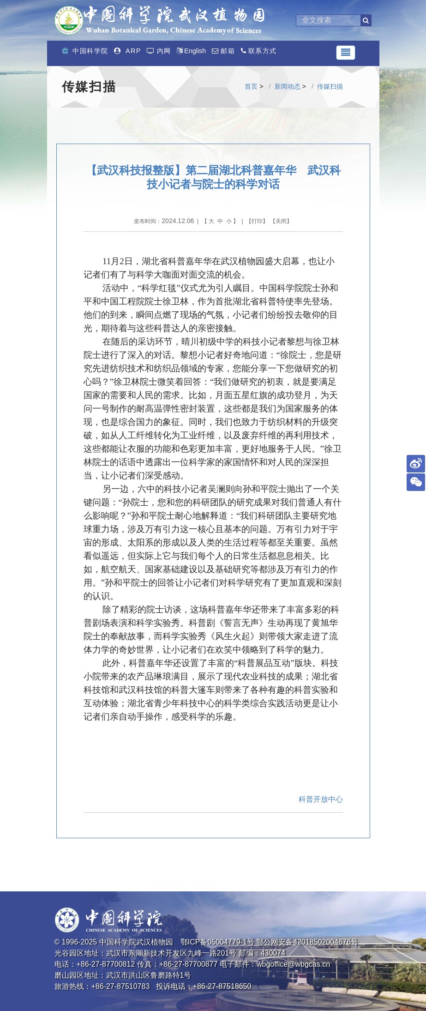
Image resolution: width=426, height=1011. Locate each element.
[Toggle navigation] (345, 52)
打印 (257, 221)
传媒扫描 (330, 86)
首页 (251, 86)
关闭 (281, 221)
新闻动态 (287, 86)
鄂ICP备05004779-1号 (217, 942)
